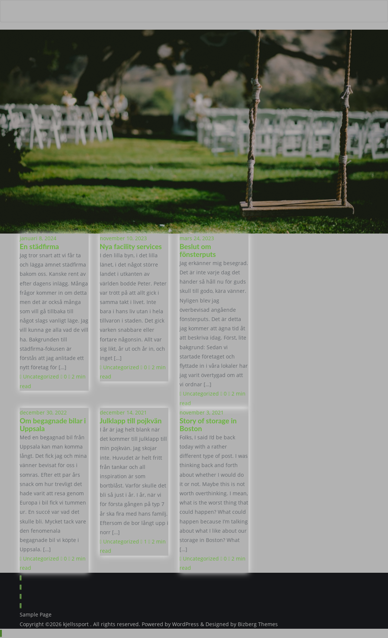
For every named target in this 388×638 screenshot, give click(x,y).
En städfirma (39, 246)
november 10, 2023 (123, 238)
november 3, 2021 (202, 412)
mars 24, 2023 (197, 238)
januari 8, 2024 (38, 238)
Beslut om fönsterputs (198, 250)
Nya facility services (131, 246)
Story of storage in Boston (208, 424)
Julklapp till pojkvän (131, 420)
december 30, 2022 (43, 412)
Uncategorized (39, 376)
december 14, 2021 (123, 412)
